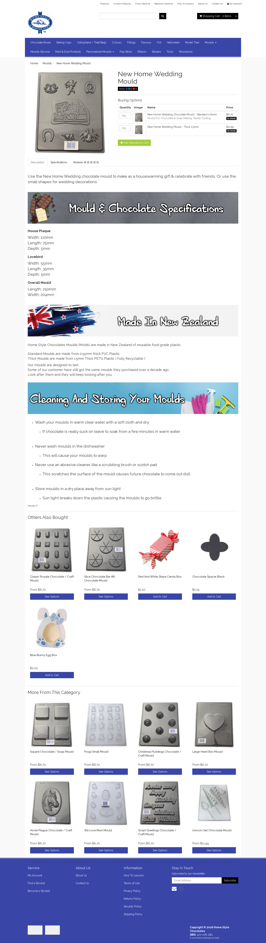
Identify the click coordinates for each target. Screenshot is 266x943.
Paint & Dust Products (68, 51)
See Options (52, 596)
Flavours (146, 42)
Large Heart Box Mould (207, 751)
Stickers (156, 51)
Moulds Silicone (40, 51)
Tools (170, 51)
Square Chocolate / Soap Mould (52, 751)
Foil (159, 42)
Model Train (192, 42)
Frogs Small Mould (96, 751)
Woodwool (185, 51)
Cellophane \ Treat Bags (91, 42)
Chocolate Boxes (40, 42)
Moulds (210, 42)
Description (37, 162)
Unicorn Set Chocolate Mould (211, 830)
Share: (128, 89)
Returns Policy (132, 898)
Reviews (86, 162)
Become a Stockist (163, 3)
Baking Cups (64, 42)
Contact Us (217, 3)
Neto (217, 938)
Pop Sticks (126, 51)
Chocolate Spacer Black (208, 576)
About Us (202, 3)
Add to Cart (160, 596)
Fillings (131, 42)
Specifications (59, 162)
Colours (117, 42)
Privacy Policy (132, 890)
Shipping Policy (133, 914)
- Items (215, 16)
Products (104, 3)
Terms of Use (132, 883)
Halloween (173, 42)
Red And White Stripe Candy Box (160, 576)
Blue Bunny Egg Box (43, 655)
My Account (35, 875)
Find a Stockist (142, 3)
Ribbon (142, 51)
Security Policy (132, 906)
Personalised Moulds (100, 51)
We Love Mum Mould (98, 830)
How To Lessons (185, 3)
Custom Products (122, 3)
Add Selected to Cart (134, 142)
